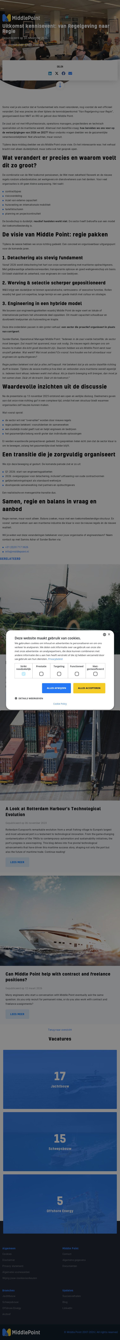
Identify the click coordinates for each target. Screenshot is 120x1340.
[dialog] (60, 670)
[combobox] (104, 634)
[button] (29, 698)
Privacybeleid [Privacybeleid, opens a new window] (55, 658)
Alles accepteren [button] (89, 688)
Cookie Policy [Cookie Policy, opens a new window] (60, 703)
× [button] (109, 634)
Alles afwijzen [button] (56, 688)
